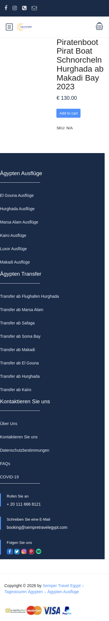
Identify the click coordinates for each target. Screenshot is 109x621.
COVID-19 (9, 477)
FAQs (5, 463)
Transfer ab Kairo (15, 389)
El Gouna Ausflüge (17, 195)
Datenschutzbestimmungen (24, 450)
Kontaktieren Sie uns (18, 437)
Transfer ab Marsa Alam (21, 309)
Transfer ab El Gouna (19, 363)
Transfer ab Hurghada (20, 376)
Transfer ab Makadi (17, 349)
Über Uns (8, 423)
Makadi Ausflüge (15, 262)
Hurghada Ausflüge (17, 208)
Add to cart (68, 113)
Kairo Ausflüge (13, 235)
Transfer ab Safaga (17, 323)
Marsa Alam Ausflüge (19, 222)
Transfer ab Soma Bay (20, 336)
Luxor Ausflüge (13, 248)
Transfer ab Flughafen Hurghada (29, 296)
